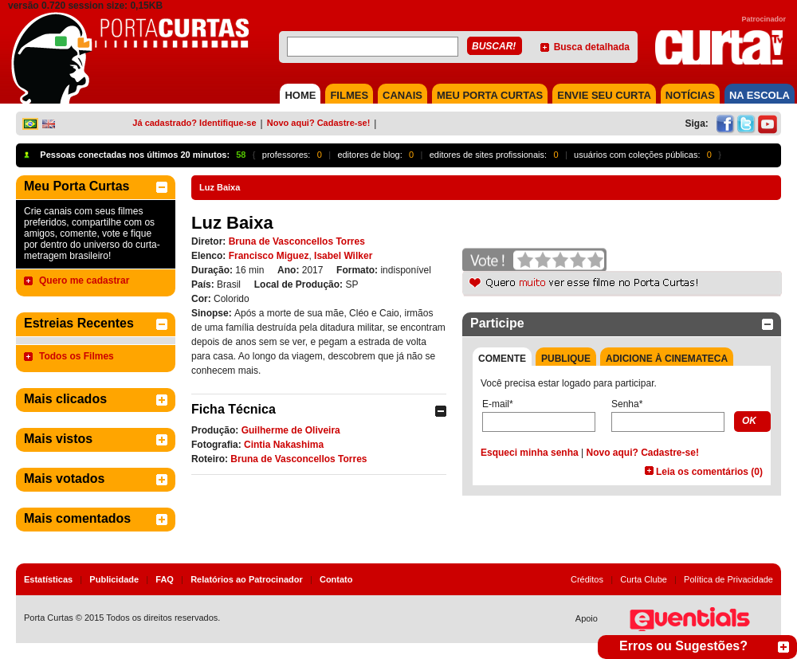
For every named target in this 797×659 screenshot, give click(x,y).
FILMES (349, 95)
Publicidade (114, 579)
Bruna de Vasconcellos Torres (297, 241)
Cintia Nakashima (284, 444)
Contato (336, 579)
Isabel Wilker (343, 255)
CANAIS (402, 95)
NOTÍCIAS (690, 95)
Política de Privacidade (728, 579)
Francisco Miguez (269, 255)
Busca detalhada (592, 47)
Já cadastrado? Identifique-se (194, 122)
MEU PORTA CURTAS (490, 95)
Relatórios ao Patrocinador (246, 579)
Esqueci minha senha (530, 452)
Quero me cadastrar (84, 280)
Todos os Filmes (76, 356)
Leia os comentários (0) (709, 471)
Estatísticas (48, 579)
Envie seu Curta (604, 95)
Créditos (587, 579)
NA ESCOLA (759, 95)
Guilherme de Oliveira (290, 430)
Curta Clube (643, 579)
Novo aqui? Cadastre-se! (319, 122)
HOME (300, 95)
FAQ (164, 579)
